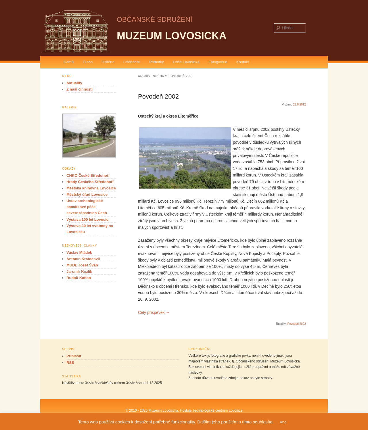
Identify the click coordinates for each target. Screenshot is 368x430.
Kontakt (242, 62)
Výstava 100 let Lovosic (87, 219)
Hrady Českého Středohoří (90, 182)
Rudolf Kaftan (78, 278)
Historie (108, 62)
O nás (88, 62)
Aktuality (74, 83)
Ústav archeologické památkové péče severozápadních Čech (86, 207)
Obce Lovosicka (186, 62)
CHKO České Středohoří (88, 175)
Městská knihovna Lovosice (91, 188)
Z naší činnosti (79, 89)
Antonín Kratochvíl (83, 259)
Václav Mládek (79, 252)
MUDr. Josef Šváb (82, 265)
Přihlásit (73, 356)
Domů (69, 62)
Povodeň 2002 (158, 96)
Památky (156, 62)
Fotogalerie (217, 62)
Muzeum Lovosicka (172, 36)
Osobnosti (131, 62)
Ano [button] (283, 422)
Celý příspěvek (154, 312)
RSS (70, 362)
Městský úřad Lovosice (87, 194)
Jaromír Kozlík (79, 271)
